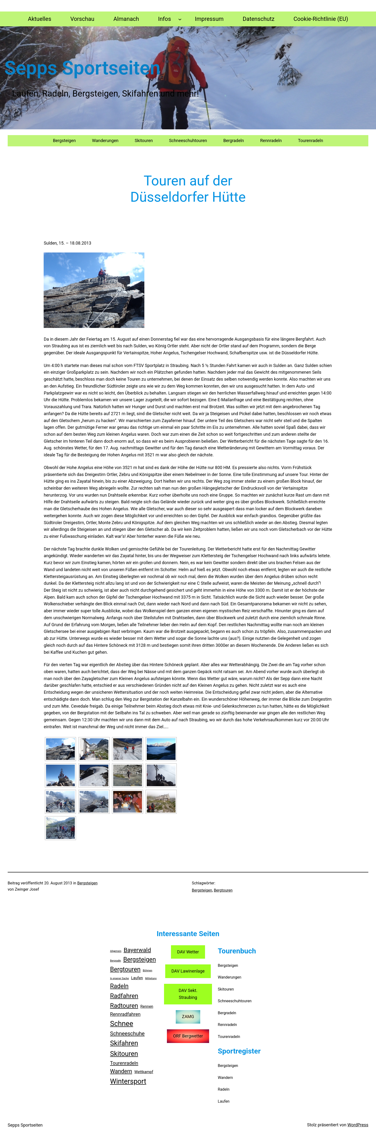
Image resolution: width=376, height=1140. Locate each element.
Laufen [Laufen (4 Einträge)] (137, 978)
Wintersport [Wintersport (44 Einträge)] (128, 1081)
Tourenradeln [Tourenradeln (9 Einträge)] (124, 1063)
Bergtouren (223, 890)
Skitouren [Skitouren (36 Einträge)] (124, 1054)
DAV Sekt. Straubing (188, 994)
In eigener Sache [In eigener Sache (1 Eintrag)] (119, 978)
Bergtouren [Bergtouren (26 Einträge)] (125, 969)
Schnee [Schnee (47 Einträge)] (121, 1024)
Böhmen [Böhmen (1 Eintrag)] (147, 970)
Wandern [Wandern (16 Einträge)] (121, 1071)
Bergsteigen (87, 883)
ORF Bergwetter (188, 1035)
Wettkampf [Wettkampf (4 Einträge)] (143, 1072)
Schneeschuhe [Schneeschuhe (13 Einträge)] (127, 1033)
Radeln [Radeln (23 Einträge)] (119, 986)
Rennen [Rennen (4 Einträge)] (146, 1006)
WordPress (357, 1124)
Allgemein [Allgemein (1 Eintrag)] (115, 951)
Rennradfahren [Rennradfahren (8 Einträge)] (125, 1014)
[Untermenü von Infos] (180, 19)
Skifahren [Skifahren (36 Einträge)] (124, 1043)
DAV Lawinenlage (188, 971)
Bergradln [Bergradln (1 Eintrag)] (115, 960)
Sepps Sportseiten (25, 1125)
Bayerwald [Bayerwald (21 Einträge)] (137, 949)
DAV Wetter (188, 951)
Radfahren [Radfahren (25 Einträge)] (124, 995)
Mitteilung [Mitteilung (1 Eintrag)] (150, 978)
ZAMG (188, 1016)
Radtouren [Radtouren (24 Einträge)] (124, 1005)
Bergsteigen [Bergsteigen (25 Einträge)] (139, 959)
